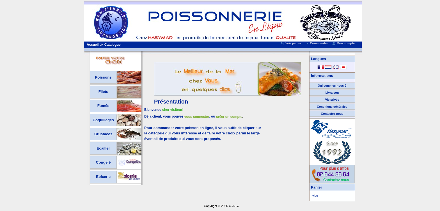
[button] (291, 43)
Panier (316, 187)
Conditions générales (332, 106)
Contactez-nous (332, 113)
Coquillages (103, 120)
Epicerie (103, 177)
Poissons (103, 77)
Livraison (332, 92)
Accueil (93, 45)
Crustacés (103, 134)
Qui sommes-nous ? (332, 85)
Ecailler (103, 148)
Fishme (234, 206)
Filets (103, 92)
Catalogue (112, 45)
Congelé (103, 162)
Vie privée (332, 99)
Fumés (103, 106)
